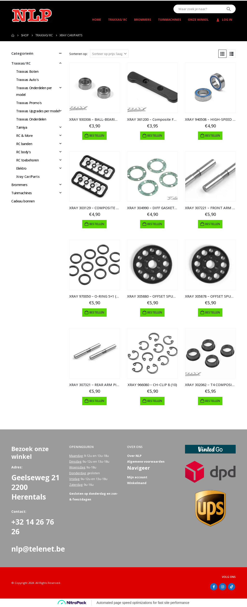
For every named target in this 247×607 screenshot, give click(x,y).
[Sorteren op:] (109, 54)
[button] (222, 54)
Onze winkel (198, 20)
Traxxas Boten (27, 71)
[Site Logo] (31, 15)
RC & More (24, 135)
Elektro (21, 168)
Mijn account (137, 477)
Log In (224, 20)
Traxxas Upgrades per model (37, 111)
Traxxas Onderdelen (31, 119)
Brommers (142, 20)
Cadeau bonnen (23, 201)
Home (96, 20)
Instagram (222, 586)
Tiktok (231, 586)
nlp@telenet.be (38, 549)
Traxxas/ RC (117, 20)
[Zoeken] (228, 9)
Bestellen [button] (96, 135)
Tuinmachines (169, 20)
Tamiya (21, 127)
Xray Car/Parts (27, 176)
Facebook (213, 586)
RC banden (24, 143)
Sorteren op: (78, 54)
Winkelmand (136, 483)
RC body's (23, 152)
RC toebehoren (27, 160)
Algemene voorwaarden (146, 462)
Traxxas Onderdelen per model (34, 91)
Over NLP (134, 456)
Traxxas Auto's (27, 79)
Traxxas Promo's (29, 102)
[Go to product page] (94, 88)
